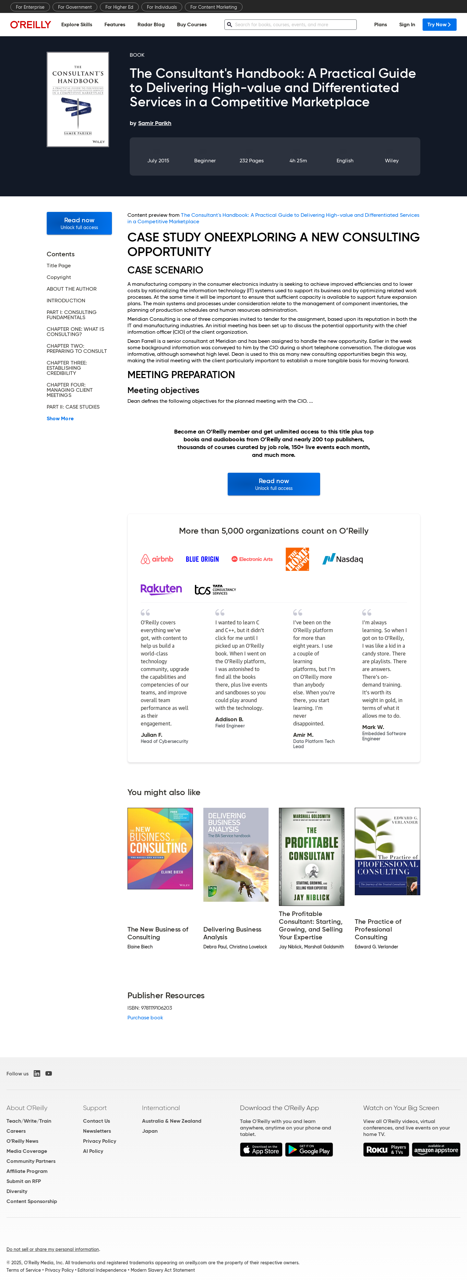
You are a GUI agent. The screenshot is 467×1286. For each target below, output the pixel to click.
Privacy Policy (99, 1141)
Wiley (391, 160)
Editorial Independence (102, 1270)
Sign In (407, 24)
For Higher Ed (119, 7)
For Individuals (162, 7)
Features (114, 24)
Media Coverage (26, 1151)
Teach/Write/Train (28, 1121)
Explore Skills (76, 24)
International (161, 1108)
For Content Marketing (213, 7)
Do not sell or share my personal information (52, 1249)
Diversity (16, 1191)
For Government (75, 7)
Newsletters (97, 1131)
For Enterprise (30, 7)
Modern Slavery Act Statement (163, 1270)
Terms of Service (23, 1270)
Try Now (439, 24)
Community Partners (30, 1161)
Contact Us (96, 1121)
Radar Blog (151, 24)
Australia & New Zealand (171, 1121)
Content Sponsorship (31, 1201)
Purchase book (145, 1017)
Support (95, 1108)
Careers (16, 1131)
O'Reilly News (22, 1141)
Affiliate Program (27, 1171)
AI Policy (93, 1151)
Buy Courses (192, 24)
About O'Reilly (26, 1108)
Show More (60, 418)
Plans (380, 24)
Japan (150, 1131)
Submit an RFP (23, 1181)
